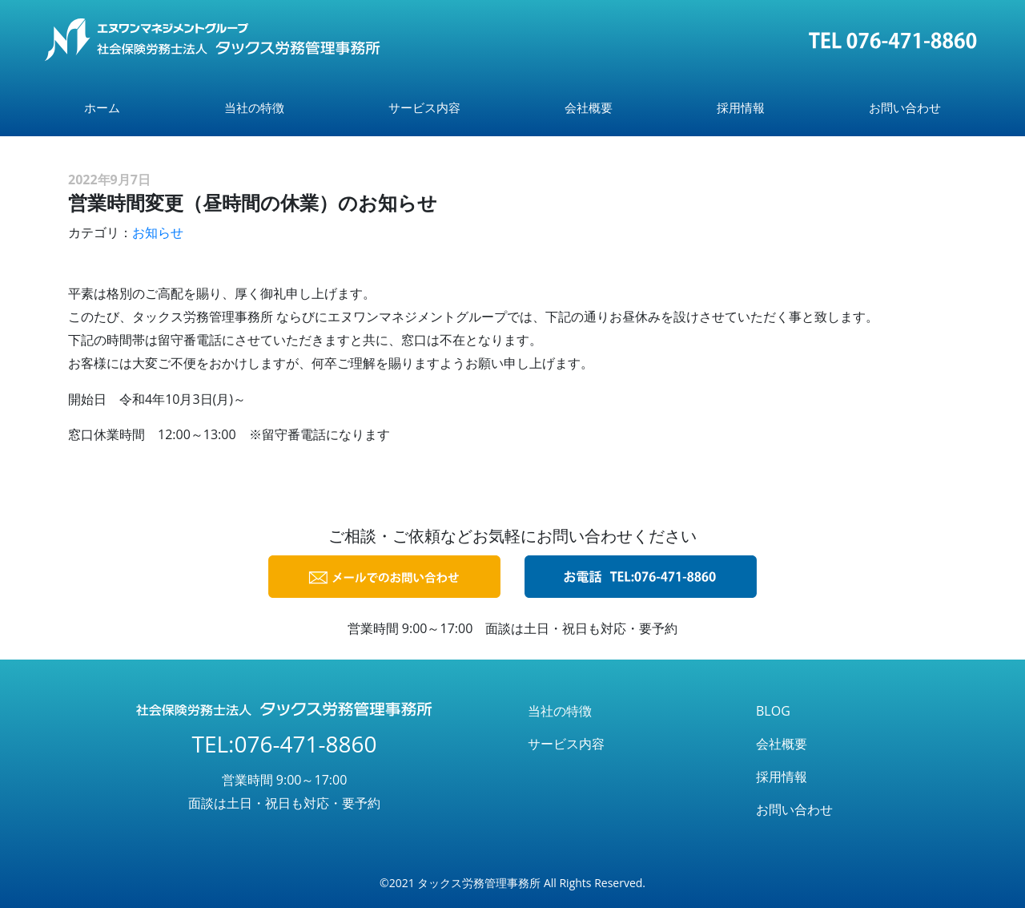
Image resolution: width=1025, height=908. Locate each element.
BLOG (773, 711)
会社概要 (589, 107)
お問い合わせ (905, 107)
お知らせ (157, 232)
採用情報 (741, 107)
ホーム (102, 107)
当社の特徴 (254, 107)
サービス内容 (424, 107)
